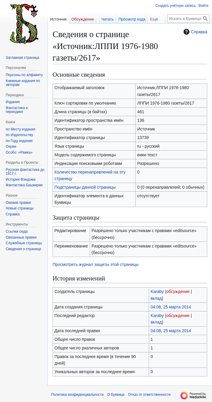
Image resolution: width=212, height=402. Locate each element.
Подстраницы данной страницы (85, 187)
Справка (194, 32)
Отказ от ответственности (149, 394)
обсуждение (177, 291)
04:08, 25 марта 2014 (171, 307)
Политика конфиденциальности (77, 394)
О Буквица (115, 394)
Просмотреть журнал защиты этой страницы (96, 264)
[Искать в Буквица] (188, 18)
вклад (156, 298)
